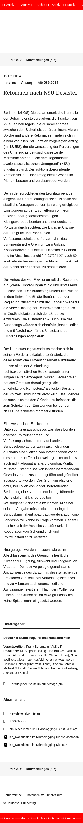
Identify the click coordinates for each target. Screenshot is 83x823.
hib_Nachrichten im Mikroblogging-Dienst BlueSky (43, 729)
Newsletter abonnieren (25, 713)
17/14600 (52, 255)
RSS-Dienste (18, 721)
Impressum (54, 795)
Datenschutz (35, 795)
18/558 (12, 147)
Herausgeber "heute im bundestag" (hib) (37, 684)
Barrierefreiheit (13, 795)
